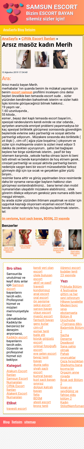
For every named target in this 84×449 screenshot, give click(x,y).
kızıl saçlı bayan (31, 218)
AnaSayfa (10, 30)
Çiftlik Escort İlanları (38, 39)
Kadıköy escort (17, 337)
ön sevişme (10, 218)
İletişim (30, 30)
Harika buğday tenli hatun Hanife (42, 242)
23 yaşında (62, 218)
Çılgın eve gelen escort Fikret (25, 246)
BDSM (48, 218)
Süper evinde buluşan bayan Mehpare (9, 250)
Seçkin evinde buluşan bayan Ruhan (58, 250)
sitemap (30, 422)
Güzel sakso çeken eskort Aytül (75, 253)
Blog (21, 30)
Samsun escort (15, 287)
